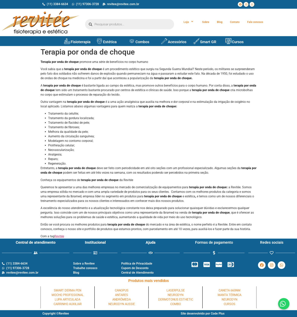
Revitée (59, 236)
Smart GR (208, 42)
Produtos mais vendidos (148, 280)
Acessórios (177, 42)
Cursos (238, 42)
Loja (189, 22)
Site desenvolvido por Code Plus (202, 313)
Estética (110, 42)
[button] (283, 303)
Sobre (205, 21)
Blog (219, 21)
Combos (142, 42)
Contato (235, 21)
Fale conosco (255, 21)
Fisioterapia (81, 42)
